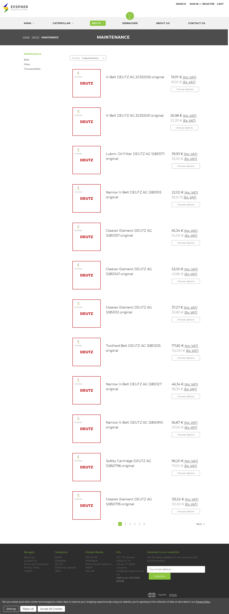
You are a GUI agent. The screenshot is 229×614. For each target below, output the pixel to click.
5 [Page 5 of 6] (139, 523)
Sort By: (76, 58)
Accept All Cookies (51, 609)
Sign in (194, 3)
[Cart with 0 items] (220, 4)
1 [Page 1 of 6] (120, 523)
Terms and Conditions (36, 564)
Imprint (28, 571)
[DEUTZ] (98, 23)
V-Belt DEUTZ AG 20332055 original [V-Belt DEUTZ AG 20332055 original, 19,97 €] (135, 77)
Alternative (91, 560)
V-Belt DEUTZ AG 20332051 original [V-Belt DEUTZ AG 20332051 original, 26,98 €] (135, 116)
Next (200, 524)
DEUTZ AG (91, 557)
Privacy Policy (32, 567)
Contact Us (196, 23)
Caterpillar (60, 560)
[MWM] (29, 23)
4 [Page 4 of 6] (135, 523)
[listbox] (94, 58)
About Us (163, 23)
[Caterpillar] (63, 23)
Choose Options (185, 89)
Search (181, 3)
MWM (58, 557)
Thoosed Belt (32, 68)
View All (89, 571)
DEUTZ (59, 564)
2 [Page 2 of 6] (125, 523)
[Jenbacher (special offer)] (130, 23)
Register (208, 3)
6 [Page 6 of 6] (144, 523)
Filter (27, 64)
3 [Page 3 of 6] (130, 523)
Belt (26, 59)
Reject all (28, 609)
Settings (11, 609)
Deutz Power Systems (98, 564)
